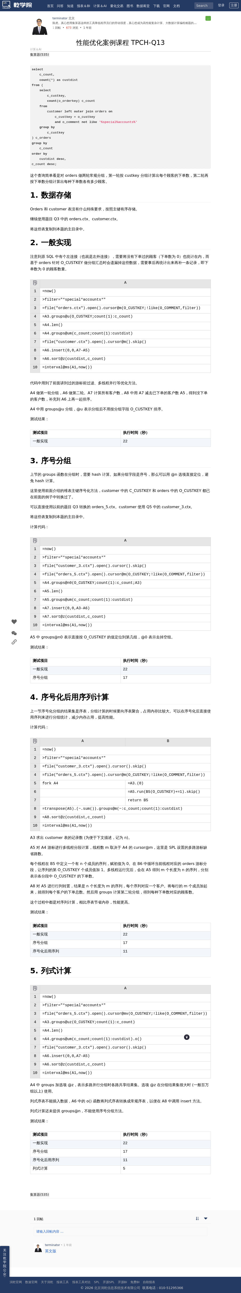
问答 (60, 6)
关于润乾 (47, 1282)
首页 (50, 6)
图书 (130, 6)
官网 (166, 6)
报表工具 (62, 1282)
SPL (96, 1282)
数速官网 (31, 1282)
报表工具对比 (81, 1282)
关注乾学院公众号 (4, 1264)
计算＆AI (100, 6)
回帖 (56, 27)
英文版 (50, 1251)
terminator (60, 18)
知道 (70, 6)
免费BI (135, 1282)
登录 (221, 5)
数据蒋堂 (143, 6)
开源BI (122, 1282)
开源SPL (108, 1282)
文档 (176, 6)
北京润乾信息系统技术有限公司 (117, 1288)
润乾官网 (16, 1282)
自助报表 (149, 1282)
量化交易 (116, 6)
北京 (71, 18)
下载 (156, 6)
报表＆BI (83, 6)
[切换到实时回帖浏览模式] (197, 1219)
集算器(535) (39, 54)
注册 (234, 5)
